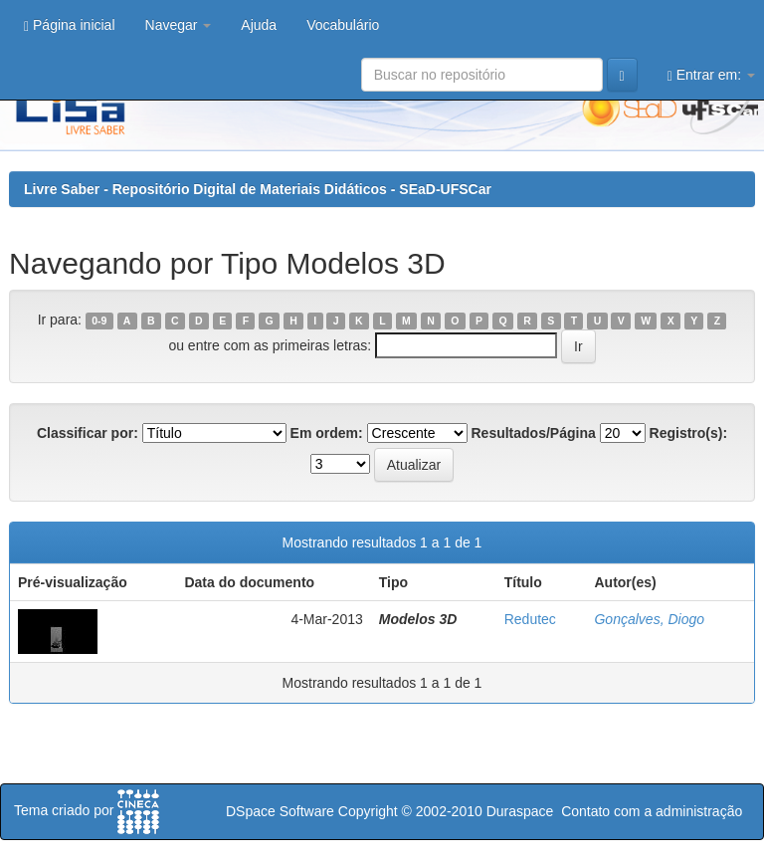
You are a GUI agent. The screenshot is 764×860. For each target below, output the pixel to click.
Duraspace (520, 811)
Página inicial (69, 25)
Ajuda (259, 25)
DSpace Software (280, 811)
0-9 (99, 320)
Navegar (178, 25)
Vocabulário (342, 25)
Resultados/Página (534, 433)
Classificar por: (87, 433)
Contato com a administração (651, 811)
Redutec (530, 619)
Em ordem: (326, 433)
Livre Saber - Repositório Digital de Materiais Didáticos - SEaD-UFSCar (257, 189)
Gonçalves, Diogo (649, 619)
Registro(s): (689, 433)
